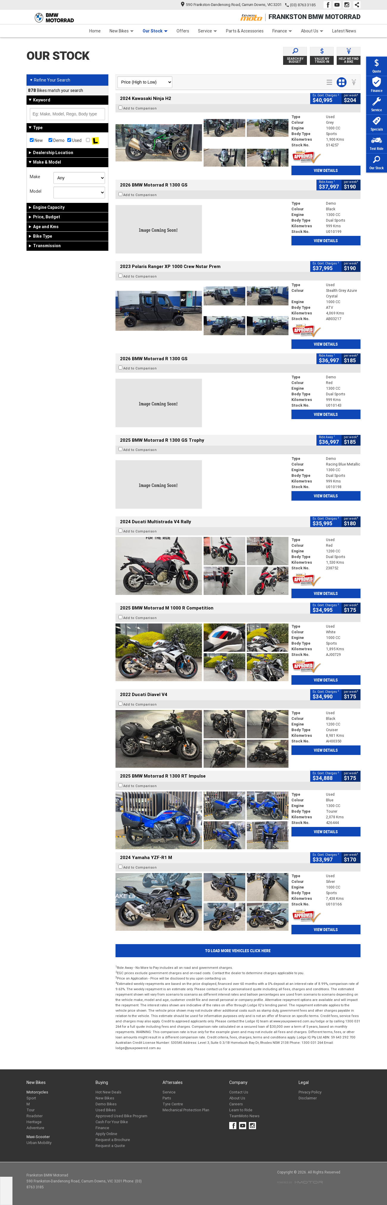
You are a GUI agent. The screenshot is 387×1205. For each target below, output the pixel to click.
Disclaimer (308, 1098)
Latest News (344, 31)
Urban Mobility (39, 1142)
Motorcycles (37, 1092)
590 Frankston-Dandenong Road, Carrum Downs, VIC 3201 (231, 4)
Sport (31, 1098)
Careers (236, 1104)
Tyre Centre (173, 1104)
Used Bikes (106, 1109)
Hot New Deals (108, 1092)
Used (74, 140)
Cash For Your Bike (112, 1121)
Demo (57, 140)
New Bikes (122, 31)
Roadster (34, 1115)
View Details (326, 170)
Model (35, 191)
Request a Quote (110, 1145)
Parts (167, 1098)
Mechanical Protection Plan (186, 1109)
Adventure (35, 1127)
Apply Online (106, 1133)
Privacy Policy (310, 1092)
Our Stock (155, 31)
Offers (183, 31)
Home (95, 31)
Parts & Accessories (244, 31)
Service (207, 31)
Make (35, 176)
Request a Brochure (113, 1139)
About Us (312, 31)
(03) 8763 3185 (303, 4)
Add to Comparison (140, 108)
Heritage (34, 1121)
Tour (30, 1109)
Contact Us (238, 1092)
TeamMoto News (244, 1115)
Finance (282, 31)
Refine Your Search (49, 80)
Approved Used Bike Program (121, 1115)
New (36, 140)
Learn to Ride (240, 1109)
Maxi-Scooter (38, 1136)
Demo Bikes (106, 1104)
